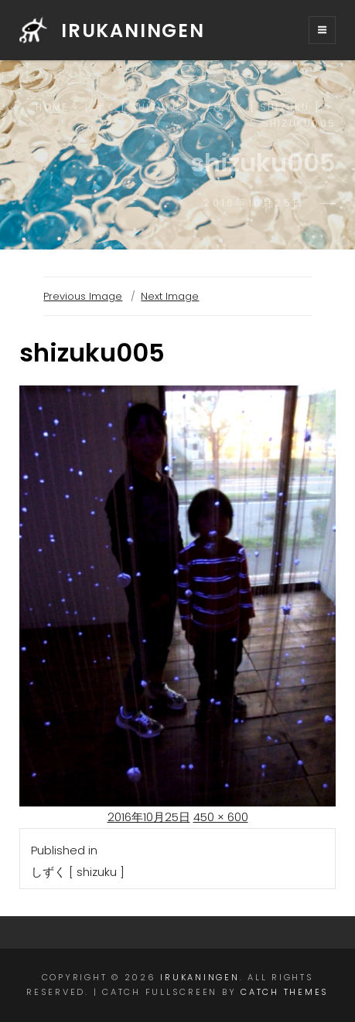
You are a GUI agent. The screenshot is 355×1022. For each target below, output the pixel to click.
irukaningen (133, 30)
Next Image (170, 296)
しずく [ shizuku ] (137, 107)
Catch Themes (285, 992)
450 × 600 (220, 817)
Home (52, 107)
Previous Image (82, 296)
